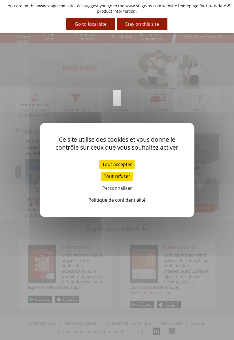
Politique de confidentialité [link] (117, 200)
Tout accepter (117, 164)
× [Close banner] (229, 5)
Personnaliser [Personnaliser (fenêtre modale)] (117, 188)
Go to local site (91, 24)
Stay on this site (142, 24)
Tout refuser (117, 176)
